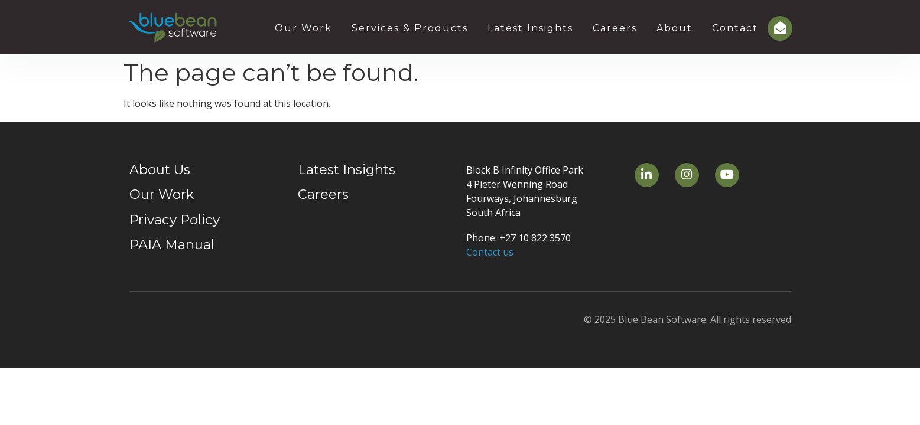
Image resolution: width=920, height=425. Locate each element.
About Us (159, 169)
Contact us (489, 252)
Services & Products (410, 28)
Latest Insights (530, 28)
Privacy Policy (174, 219)
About (674, 28)
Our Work (303, 28)
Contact (735, 28)
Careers (615, 28)
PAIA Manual (171, 244)
